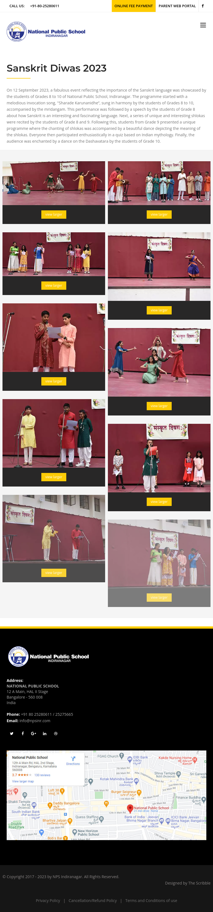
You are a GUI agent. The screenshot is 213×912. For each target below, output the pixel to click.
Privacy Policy (48, 900)
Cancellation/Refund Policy (93, 900)
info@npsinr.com (34, 720)
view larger (53, 214)
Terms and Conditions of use (151, 900)
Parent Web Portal (177, 5)
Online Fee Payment (134, 5)
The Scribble (199, 883)
